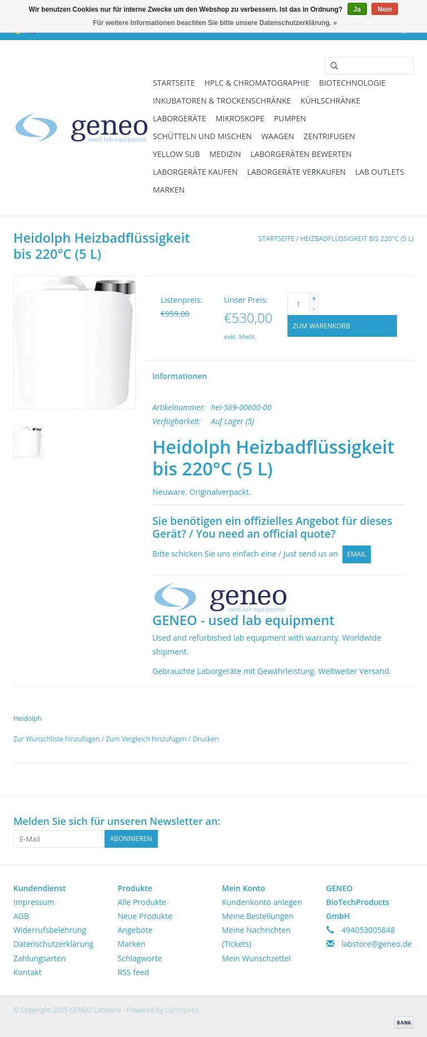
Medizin (225, 154)
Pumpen (290, 118)
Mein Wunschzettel (256, 958)
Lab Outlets (379, 171)
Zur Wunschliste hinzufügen (57, 739)
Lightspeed (182, 1010)
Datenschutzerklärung (53, 943)
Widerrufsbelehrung (49, 930)
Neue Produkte (145, 916)
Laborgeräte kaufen (195, 171)
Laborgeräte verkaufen (296, 171)
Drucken (205, 739)
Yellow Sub (176, 154)
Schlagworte (140, 958)
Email (356, 554)
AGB (21, 916)
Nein (385, 9)
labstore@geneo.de (376, 943)
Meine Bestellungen (258, 916)
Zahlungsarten (39, 958)
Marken (169, 189)
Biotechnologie (352, 82)
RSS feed (134, 972)
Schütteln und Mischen (202, 136)
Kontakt (27, 972)
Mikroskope (240, 118)
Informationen (179, 376)
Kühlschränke (330, 100)
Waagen (277, 136)
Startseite (174, 82)
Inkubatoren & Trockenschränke (222, 100)
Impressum (33, 902)
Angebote (135, 930)
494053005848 (368, 930)
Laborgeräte (179, 118)
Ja (357, 9)
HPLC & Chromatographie (256, 82)
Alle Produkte (142, 902)
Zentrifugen (329, 136)
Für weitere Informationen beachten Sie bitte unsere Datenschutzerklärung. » (215, 23)
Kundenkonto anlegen (262, 902)
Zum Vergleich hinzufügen (147, 739)
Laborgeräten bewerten (301, 154)
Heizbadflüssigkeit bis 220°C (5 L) (357, 238)
